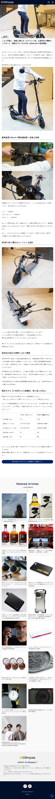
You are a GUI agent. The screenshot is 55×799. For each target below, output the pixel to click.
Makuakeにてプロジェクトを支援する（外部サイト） (27, 461)
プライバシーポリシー (27, 791)
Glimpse (7, 2)
